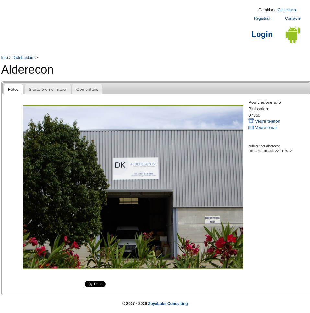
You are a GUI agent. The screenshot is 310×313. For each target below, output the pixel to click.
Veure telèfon (267, 121)
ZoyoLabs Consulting (168, 303)
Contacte (293, 18)
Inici (4, 57)
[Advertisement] (119, 20)
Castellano (287, 10)
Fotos (13, 89)
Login (261, 34)
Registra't (262, 18)
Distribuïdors (23, 57)
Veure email (266, 127)
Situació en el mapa (47, 89)
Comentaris (87, 89)
